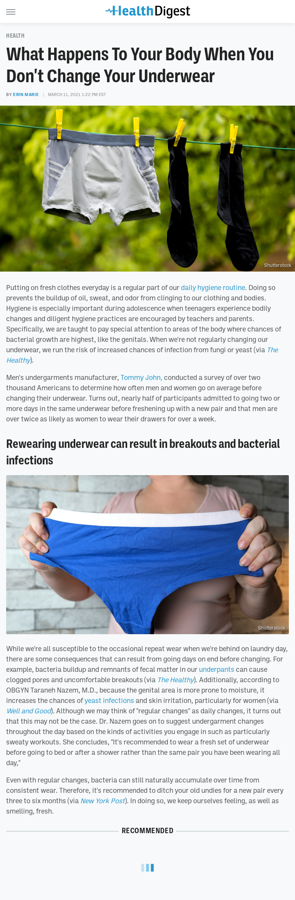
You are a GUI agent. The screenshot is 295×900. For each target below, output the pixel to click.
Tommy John (141, 377)
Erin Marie (26, 94)
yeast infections (109, 700)
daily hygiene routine (213, 287)
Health (15, 36)
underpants (216, 669)
